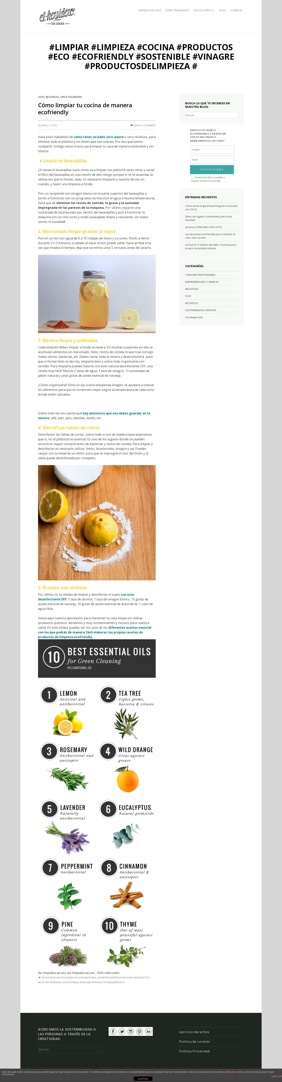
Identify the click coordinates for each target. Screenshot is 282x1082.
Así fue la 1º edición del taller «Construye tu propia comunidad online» (210, 246)
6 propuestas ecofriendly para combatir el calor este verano (210, 235)
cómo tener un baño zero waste (99, 137)
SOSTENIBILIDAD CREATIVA (200, 310)
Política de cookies (194, 1041)
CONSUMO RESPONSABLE (200, 275)
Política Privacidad (194, 1051)
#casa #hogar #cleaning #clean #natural (69, 977)
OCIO (41, 97)
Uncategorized (71, 97)
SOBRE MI (236, 10)
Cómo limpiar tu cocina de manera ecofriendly (85, 108)
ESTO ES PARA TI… (204, 10)
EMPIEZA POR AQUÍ (149, 10)
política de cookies (234, 1072)
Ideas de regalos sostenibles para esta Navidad (208, 218)
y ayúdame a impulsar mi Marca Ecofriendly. (208, 179)
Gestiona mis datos (204, 177)
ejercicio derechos (194, 1032)
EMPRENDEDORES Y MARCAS (202, 282)
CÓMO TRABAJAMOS (177, 10)
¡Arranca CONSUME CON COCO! (203, 227)
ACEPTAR (143, 1079)
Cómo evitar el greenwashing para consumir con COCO (211, 207)
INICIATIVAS (191, 289)
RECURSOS (52, 97)
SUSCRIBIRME (212, 169)
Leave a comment (145, 125)
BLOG (222, 10)
